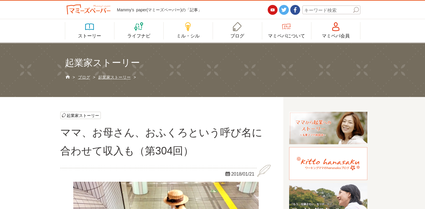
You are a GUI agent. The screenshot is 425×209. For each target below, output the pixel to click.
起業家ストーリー (83, 115)
